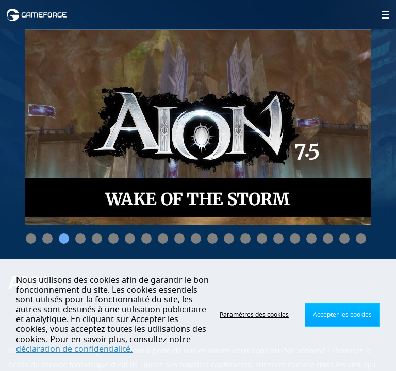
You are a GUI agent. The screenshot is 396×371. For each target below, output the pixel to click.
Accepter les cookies (342, 314)
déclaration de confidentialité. (74, 349)
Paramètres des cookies (254, 314)
